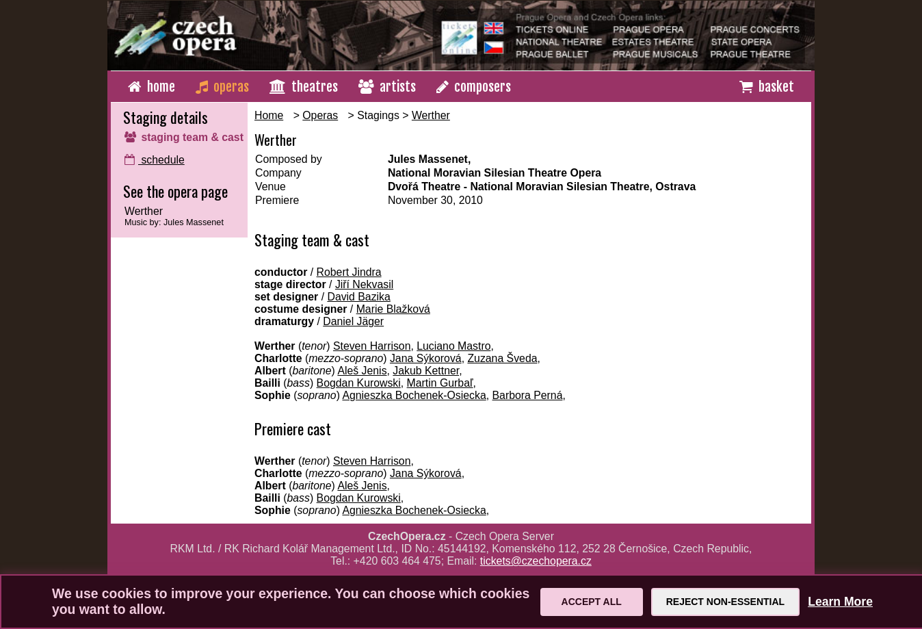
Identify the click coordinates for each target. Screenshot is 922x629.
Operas (320, 115)
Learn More (840, 601)
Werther (431, 115)
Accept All (592, 601)
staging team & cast (183, 137)
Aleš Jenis (361, 370)
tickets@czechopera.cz (536, 561)
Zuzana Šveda (502, 358)
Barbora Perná (527, 395)
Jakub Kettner (426, 370)
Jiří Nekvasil (364, 284)
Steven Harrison (372, 346)
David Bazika (358, 297)
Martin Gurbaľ (440, 383)
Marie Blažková (393, 309)
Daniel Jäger (353, 321)
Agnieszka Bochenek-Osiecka (414, 395)
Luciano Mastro (453, 346)
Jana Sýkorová (426, 358)
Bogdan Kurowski (359, 383)
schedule (154, 160)
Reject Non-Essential (725, 601)
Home (268, 115)
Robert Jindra (349, 272)
